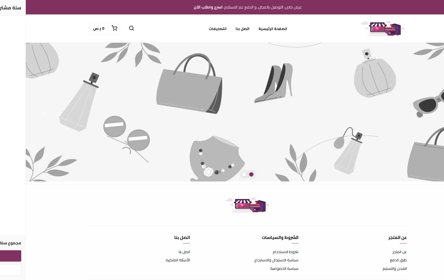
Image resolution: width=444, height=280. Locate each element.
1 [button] (225, 174)
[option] (222, 113)
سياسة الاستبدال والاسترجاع (251, 260)
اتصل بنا (217, 28)
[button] (105, 28)
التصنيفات (192, 28)
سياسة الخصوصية (258, 269)
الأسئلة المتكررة (152, 260)
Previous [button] (426, 113)
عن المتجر (374, 252)
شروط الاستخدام (260, 252)
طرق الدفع (372, 260)
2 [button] (218, 174)
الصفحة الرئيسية (247, 28)
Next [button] (18, 113)
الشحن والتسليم (369, 269)
